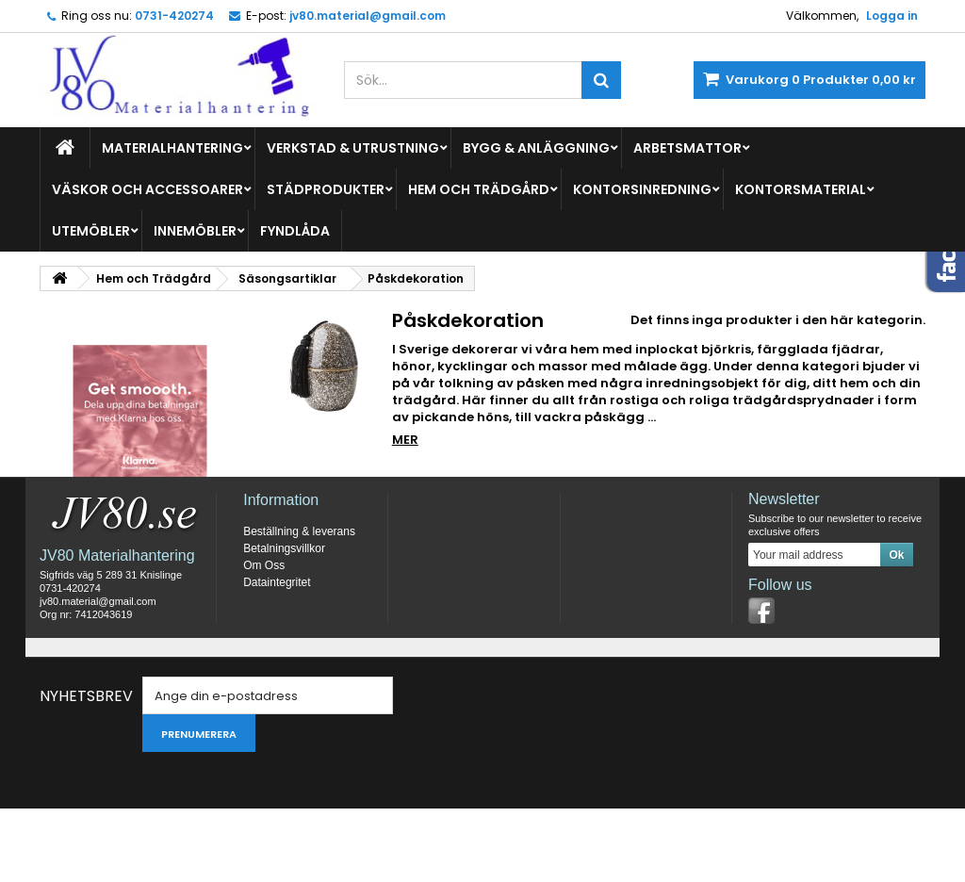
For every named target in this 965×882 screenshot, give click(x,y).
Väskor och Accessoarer (147, 189)
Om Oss (264, 638)
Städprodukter (325, 189)
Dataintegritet (276, 655)
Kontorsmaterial (800, 189)
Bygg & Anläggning (536, 148)
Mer (405, 440)
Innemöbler (195, 230)
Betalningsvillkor (284, 622)
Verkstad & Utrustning (353, 148)
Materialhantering (172, 148)
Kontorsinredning (642, 189)
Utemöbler (91, 230)
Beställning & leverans (299, 605)
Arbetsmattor (687, 148)
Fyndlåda (295, 230)
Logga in (892, 16)
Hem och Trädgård (478, 189)
